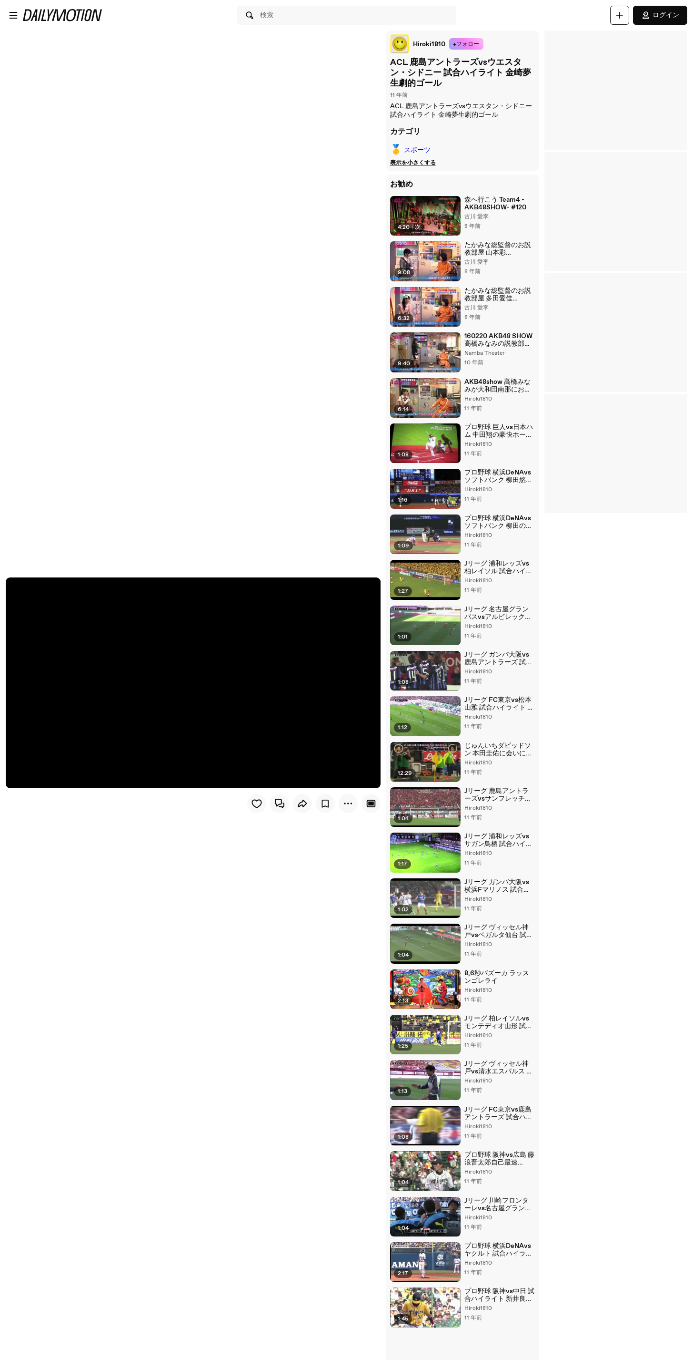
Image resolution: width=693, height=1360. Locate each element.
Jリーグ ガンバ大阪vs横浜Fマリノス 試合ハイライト (498, 899)
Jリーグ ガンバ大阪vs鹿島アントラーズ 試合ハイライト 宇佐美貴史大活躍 (498, 667)
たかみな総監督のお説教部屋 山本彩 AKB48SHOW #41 (495, 250)
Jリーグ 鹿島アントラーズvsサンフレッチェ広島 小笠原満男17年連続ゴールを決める (497, 806)
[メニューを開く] (13, 15)
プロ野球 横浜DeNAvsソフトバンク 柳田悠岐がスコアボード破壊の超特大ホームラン (496, 482)
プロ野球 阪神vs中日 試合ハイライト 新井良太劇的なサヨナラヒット (497, 1317)
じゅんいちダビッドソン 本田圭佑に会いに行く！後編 (496, 760)
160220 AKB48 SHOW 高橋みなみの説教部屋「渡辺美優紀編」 (496, 342)
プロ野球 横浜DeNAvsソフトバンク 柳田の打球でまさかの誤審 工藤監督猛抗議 (496, 528)
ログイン (660, 15)
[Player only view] (367, 802)
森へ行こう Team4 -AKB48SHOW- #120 (493, 203)
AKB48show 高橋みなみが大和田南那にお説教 (495, 389)
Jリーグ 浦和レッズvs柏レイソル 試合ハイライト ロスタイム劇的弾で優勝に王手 (498, 575)
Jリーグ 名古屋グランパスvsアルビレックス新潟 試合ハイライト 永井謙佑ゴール (497, 621)
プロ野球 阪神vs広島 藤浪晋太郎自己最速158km (497, 1178)
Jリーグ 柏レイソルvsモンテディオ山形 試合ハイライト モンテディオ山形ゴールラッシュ (498, 1039)
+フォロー (463, 44)
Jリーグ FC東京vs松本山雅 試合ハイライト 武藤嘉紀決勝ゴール (497, 713)
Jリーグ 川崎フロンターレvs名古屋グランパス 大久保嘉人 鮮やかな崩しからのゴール (497, 1224)
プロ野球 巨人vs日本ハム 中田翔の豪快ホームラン (496, 435)
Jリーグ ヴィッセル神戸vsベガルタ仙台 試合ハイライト (497, 946)
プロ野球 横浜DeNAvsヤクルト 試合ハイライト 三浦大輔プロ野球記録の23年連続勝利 (496, 1270)
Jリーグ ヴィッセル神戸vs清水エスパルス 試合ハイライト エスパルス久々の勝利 (497, 1085)
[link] (414, 43)
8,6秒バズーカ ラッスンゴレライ (498, 992)
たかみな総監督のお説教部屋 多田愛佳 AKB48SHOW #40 (495, 296)
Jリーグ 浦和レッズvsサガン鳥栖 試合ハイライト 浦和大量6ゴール (498, 853)
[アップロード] (619, 15)
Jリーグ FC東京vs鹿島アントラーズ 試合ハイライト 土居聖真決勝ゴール (496, 1131)
